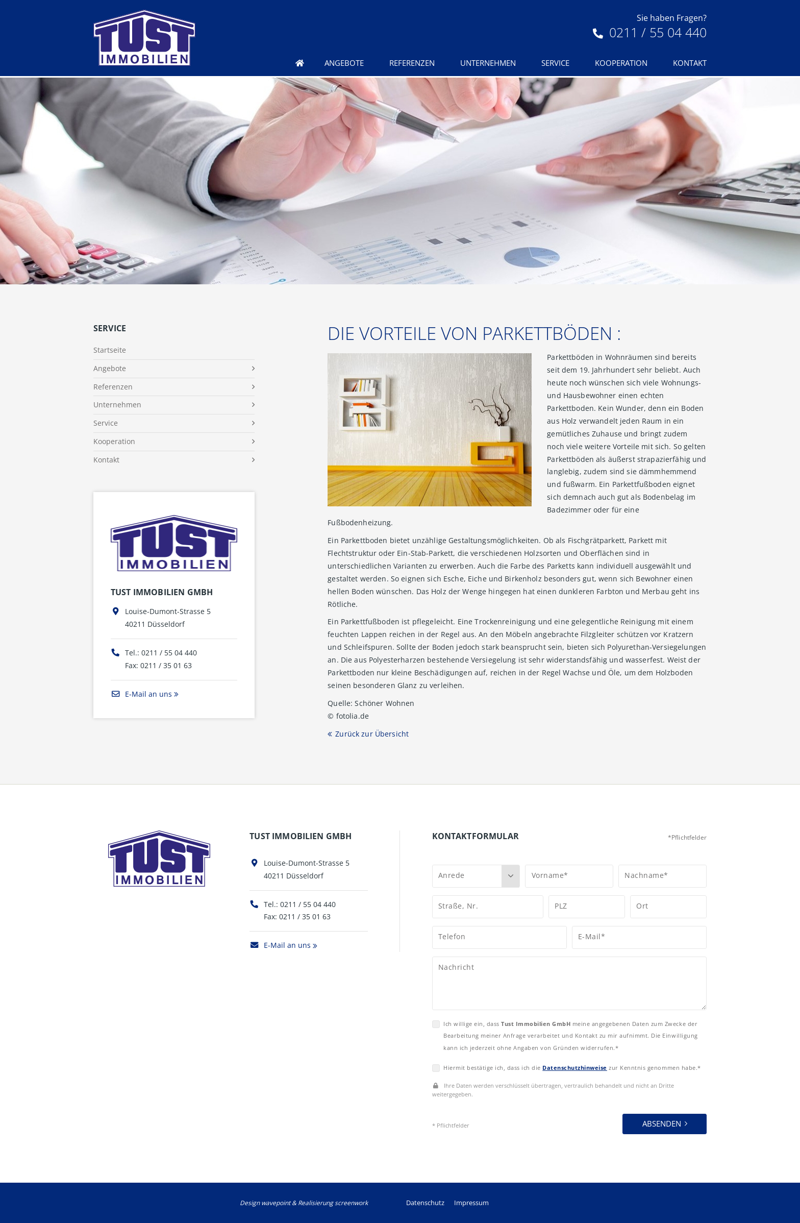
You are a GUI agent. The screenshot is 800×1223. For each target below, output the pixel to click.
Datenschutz (425, 1202)
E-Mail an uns (141, 694)
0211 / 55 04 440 (650, 32)
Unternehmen (488, 63)
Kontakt (690, 63)
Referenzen (412, 63)
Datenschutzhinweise (574, 1067)
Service (555, 63)
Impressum (471, 1202)
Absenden (661, 1123)
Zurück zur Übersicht (372, 734)
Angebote (344, 63)
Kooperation (621, 63)
